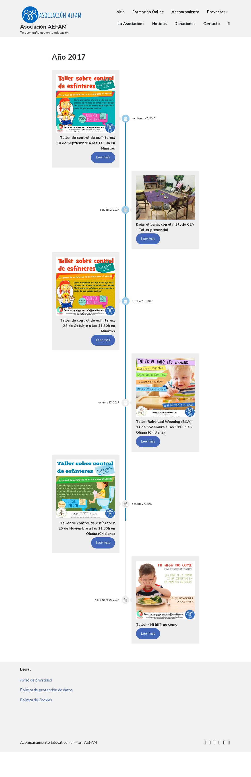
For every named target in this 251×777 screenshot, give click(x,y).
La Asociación (129, 23)
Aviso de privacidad (36, 713)
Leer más (103, 163)
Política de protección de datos (46, 723)
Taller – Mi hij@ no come (161, 648)
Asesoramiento (185, 12)
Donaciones (185, 23)
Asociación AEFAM (45, 27)
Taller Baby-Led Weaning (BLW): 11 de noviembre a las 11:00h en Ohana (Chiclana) (163, 442)
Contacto (211, 23)
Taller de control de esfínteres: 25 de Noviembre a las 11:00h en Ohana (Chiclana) (87, 549)
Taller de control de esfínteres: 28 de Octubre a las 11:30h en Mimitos (86, 337)
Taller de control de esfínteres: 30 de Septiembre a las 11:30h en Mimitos (87, 146)
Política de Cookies (36, 734)
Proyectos (216, 12)
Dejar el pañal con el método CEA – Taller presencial (157, 235)
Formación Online (148, 12)
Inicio (120, 12)
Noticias (159, 23)
